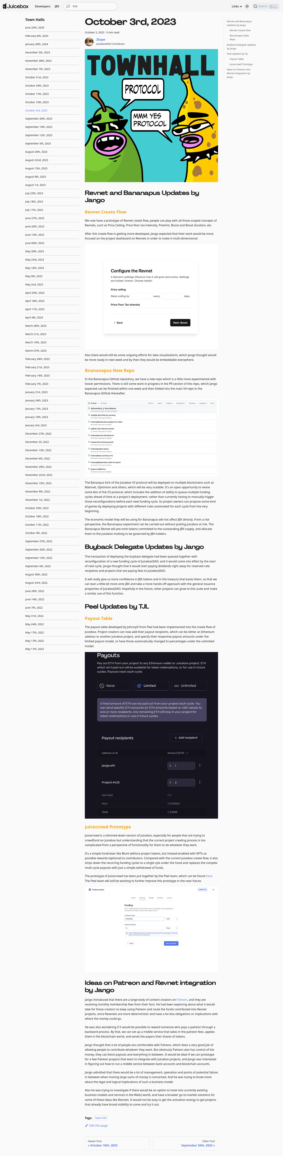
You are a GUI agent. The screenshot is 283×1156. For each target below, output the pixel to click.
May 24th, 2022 (34, 624)
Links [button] (235, 6)
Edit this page (96, 1126)
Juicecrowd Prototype (241, 64)
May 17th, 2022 (34, 632)
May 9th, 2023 (33, 276)
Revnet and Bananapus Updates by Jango (239, 23)
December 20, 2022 (37, 442)
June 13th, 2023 (34, 234)
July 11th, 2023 (34, 210)
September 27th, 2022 (38, 541)
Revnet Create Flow (240, 30)
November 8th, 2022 (37, 491)
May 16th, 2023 (34, 268)
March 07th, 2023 (35, 350)
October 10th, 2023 (37, 102)
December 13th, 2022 (38, 450)
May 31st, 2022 (34, 616)
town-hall (100, 1118)
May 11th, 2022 (34, 649)
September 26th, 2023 (38, 118)
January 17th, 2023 (36, 408)
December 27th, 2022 (38, 433)
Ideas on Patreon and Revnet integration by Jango (238, 73)
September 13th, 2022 (38, 558)
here (209, 876)
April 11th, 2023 (34, 309)
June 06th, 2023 (34, 243)
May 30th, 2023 (34, 251)
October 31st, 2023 (36, 77)
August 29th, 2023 (36, 151)
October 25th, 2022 (37, 508)
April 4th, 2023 (34, 317)
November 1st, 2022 (37, 499)
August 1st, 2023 (35, 185)
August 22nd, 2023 (36, 160)
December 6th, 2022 (37, 458)
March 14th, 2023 (35, 342)
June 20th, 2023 (34, 226)
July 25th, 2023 (34, 193)
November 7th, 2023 (37, 69)
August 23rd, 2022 (36, 582)
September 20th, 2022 (38, 549)
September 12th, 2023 (38, 135)
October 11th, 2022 (37, 524)
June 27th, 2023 (34, 218)
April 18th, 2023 (34, 301)
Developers (43, 6)
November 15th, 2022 (38, 483)
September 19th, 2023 (38, 127)
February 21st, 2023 (37, 367)
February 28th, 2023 (37, 359)
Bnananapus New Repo (239, 37)
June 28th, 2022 (34, 591)
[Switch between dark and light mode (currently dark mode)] (247, 6)
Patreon (182, 1000)
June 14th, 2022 (34, 599)
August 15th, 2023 (36, 168)
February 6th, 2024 (36, 36)
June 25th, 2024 (34, 27)
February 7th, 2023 (36, 384)
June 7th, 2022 (34, 607)
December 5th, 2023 (37, 52)
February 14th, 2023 (37, 375)
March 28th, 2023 (35, 325)
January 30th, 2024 (36, 44)
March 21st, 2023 (35, 334)
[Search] (266, 6)
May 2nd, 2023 (34, 284)
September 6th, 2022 (38, 566)
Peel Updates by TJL (237, 53)
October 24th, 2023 (37, 85)
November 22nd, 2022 (38, 475)
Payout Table (237, 59)
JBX (57, 6)
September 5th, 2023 (38, 143)
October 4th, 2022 (36, 533)
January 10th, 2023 (36, 417)
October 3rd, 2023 (36, 110)
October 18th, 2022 (37, 516)
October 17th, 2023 (37, 94)
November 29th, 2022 (38, 466)
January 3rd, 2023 (36, 425)
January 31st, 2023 (36, 392)
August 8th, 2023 (35, 176)
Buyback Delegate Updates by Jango (241, 46)
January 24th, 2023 (36, 400)
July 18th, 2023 (34, 201)
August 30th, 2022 (36, 574)
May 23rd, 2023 (34, 259)
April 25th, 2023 (34, 292)
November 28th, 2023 (38, 60)
